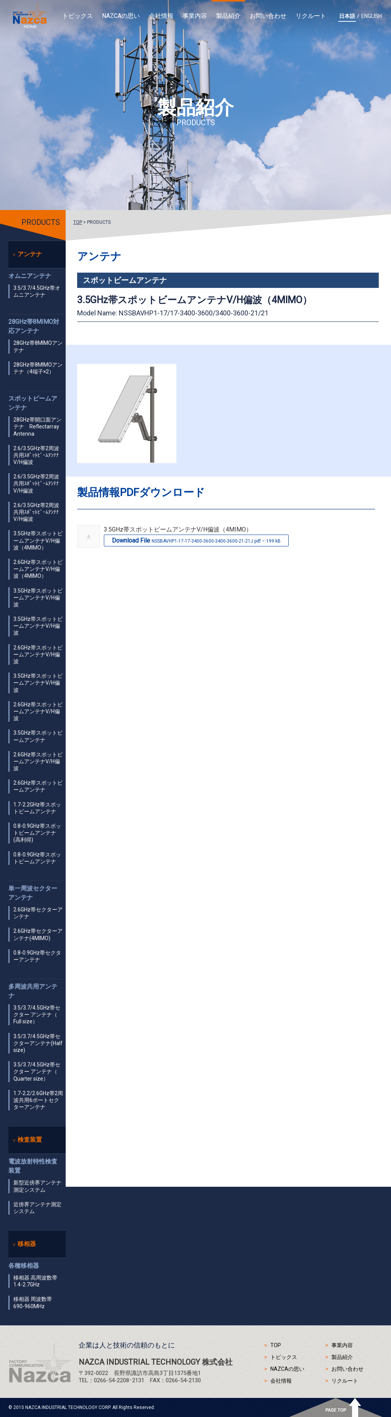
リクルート (311, 15)
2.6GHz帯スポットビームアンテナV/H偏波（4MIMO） (38, 569)
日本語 (347, 16)
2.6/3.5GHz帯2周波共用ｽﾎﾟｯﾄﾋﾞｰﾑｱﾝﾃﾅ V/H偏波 (36, 455)
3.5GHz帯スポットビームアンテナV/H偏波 (38, 598)
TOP (77, 222)
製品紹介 (228, 15)
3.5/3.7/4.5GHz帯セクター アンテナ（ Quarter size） (36, 1071)
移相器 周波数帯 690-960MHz (32, 1302)
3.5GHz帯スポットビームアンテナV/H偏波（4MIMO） (38, 540)
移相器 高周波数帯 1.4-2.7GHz (35, 1281)
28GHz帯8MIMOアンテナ (38, 346)
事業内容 (195, 15)
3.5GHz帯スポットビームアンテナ (38, 736)
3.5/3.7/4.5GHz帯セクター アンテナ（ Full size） (36, 1014)
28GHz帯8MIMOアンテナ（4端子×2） (38, 368)
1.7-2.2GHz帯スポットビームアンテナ (37, 807)
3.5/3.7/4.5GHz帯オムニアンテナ (36, 291)
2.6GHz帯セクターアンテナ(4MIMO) (38, 934)
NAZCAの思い (121, 15)
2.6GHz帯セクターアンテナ (38, 912)
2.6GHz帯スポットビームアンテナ (38, 786)
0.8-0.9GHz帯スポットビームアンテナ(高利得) (37, 833)
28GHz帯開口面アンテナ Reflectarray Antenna (37, 426)
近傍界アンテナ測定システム (37, 1207)
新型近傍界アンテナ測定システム (37, 1185)
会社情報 (161, 15)
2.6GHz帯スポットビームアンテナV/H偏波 (38, 654)
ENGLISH (371, 16)
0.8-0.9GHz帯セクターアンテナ (37, 956)
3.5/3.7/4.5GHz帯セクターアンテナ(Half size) (38, 1043)
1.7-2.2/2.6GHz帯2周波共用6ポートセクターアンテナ (38, 1100)
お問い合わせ (268, 15)
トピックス (77, 15)
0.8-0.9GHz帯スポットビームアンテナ (37, 857)
